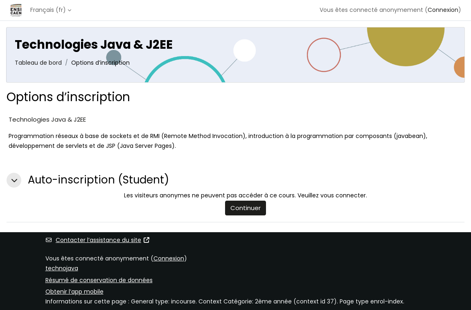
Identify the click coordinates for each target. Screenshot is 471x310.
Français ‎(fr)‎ (48, 10)
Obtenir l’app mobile (74, 291)
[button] (14, 180)
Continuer (245, 208)
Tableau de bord (38, 63)
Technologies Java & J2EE (47, 119)
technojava (61, 268)
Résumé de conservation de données (99, 280)
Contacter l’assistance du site (97, 240)
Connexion (443, 10)
